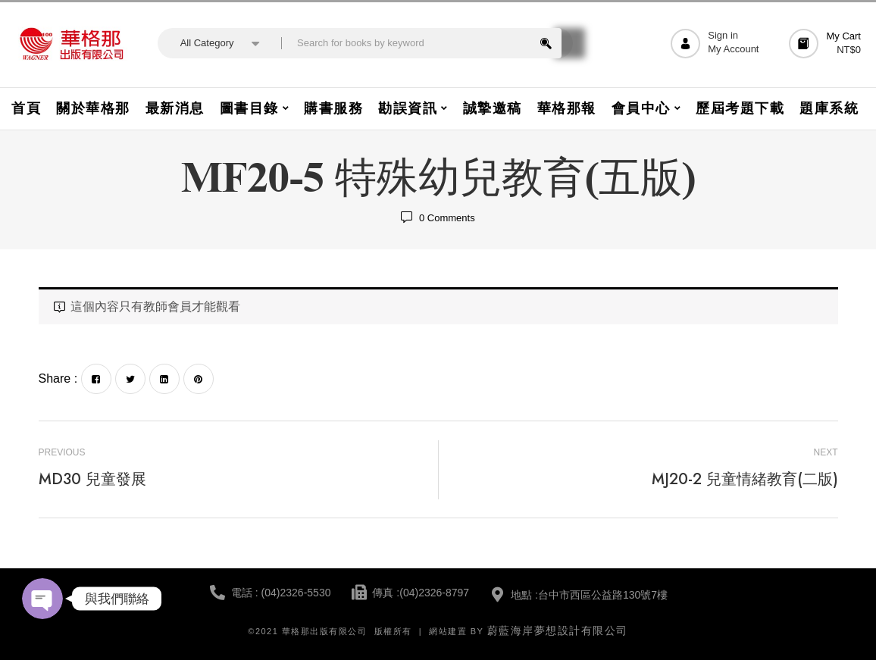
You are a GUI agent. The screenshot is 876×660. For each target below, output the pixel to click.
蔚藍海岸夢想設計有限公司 (557, 630)
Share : (58, 378)
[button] (827, 43)
